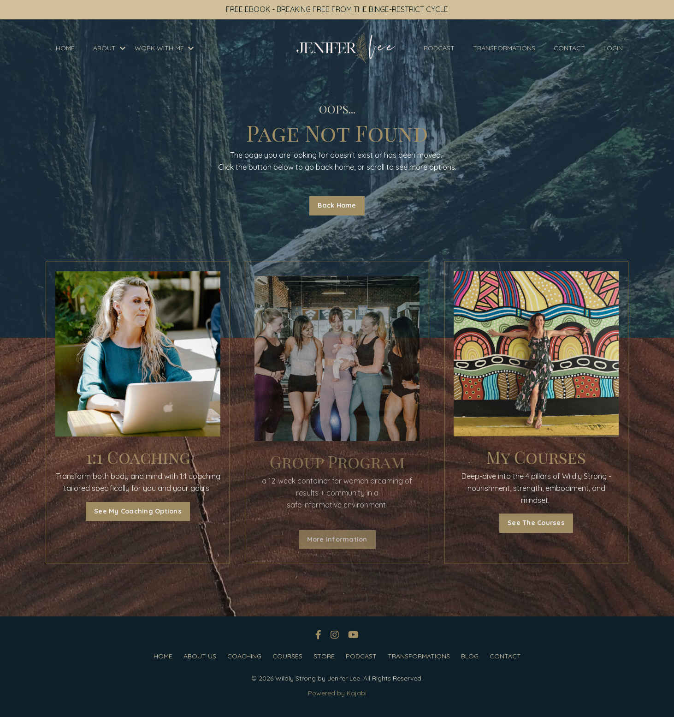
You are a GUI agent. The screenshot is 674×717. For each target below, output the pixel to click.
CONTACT (569, 48)
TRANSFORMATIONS (504, 48)
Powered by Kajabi (337, 693)
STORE (324, 656)
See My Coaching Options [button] (135, 511)
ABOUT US (199, 656)
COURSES (287, 656)
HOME (65, 48)
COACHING (244, 656)
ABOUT (109, 48)
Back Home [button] (337, 205)
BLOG (470, 656)
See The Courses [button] (538, 523)
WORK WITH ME (164, 48)
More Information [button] (337, 539)
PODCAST (439, 48)
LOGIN (613, 48)
